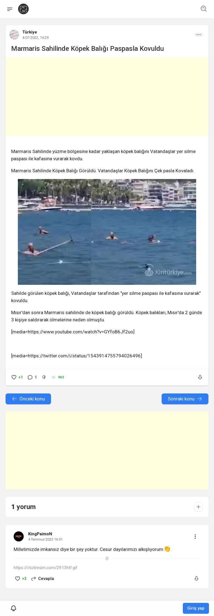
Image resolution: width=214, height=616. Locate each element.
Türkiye (29, 32)
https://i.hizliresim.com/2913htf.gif (45, 567)
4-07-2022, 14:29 (35, 37)
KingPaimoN (40, 533)
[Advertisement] (107, 97)
